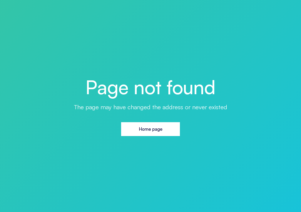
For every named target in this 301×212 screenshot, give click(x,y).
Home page (151, 129)
